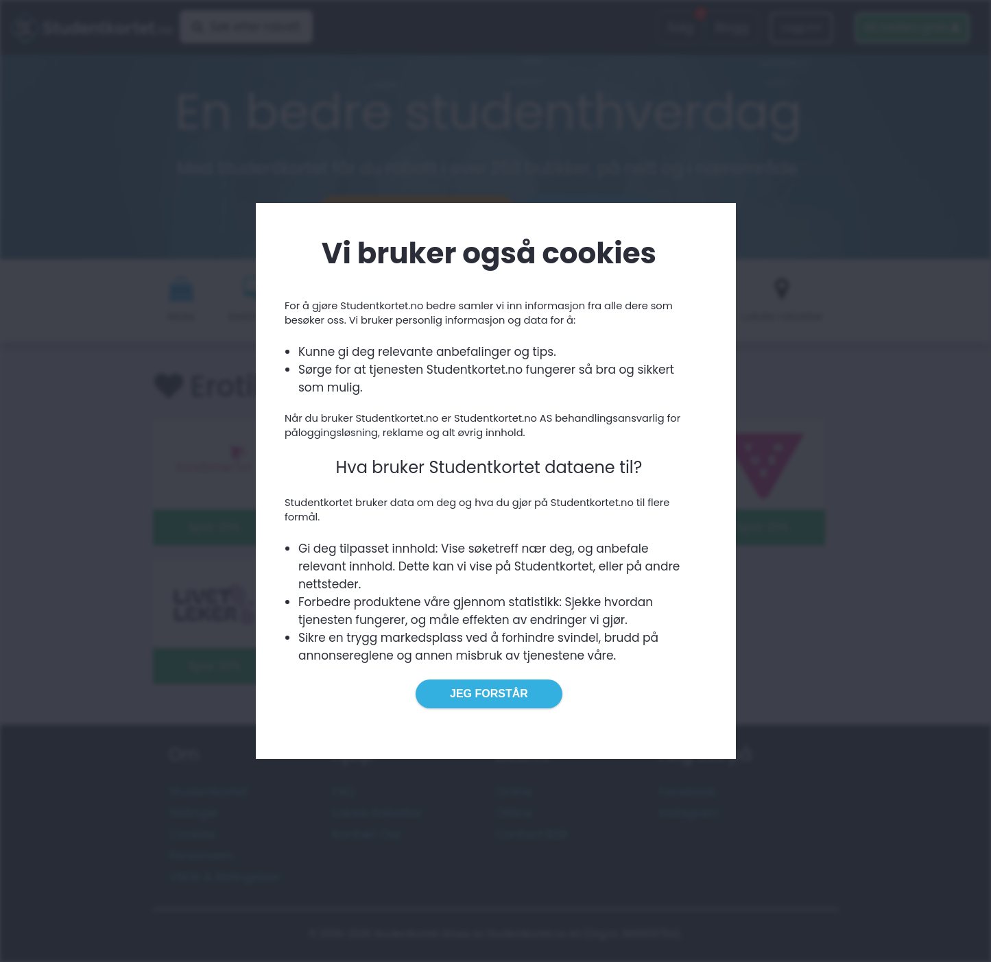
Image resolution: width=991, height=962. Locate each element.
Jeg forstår (489, 693)
